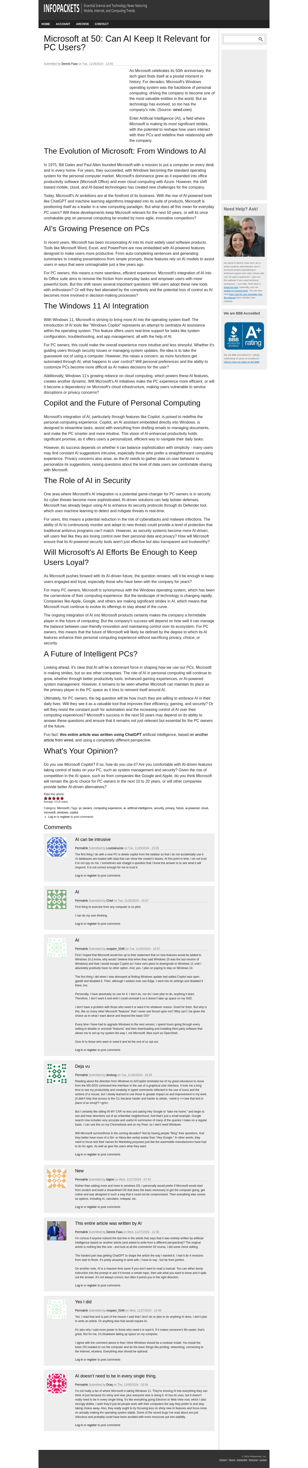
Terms (232, 1459)
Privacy (223, 1459)
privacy (170, 808)
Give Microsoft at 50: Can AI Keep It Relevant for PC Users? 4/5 (58, 798)
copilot (74, 812)
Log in (52, 817)
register (65, 817)
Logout (263, 1459)
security (159, 808)
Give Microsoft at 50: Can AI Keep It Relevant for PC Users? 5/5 (62, 798)
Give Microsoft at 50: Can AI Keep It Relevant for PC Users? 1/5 (46, 798)
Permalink (81, 848)
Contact (102, 24)
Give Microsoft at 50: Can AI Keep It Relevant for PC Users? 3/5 (54, 798)
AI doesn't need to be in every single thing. (116, 1376)
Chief (109, 900)
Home (45, 24)
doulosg (111, 1075)
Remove (253, 1459)
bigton (110, 1179)
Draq (109, 1384)
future (180, 808)
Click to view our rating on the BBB (241, 361)
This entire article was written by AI (108, 1223)
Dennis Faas (69, 64)
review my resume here (236, 290)
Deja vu (82, 1066)
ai (124, 808)
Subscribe (242, 1459)
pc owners (85, 808)
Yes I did (83, 1301)
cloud (204, 808)
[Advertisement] (80, 100)
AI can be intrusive (93, 839)
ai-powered (192, 808)
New (79, 1170)
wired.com (182, 110)
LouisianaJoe (114, 848)
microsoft (50, 812)
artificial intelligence (139, 808)
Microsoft (63, 808)
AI (77, 892)
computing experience (108, 808)
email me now (231, 287)
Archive (82, 24)
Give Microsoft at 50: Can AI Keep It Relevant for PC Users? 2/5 (50, 798)
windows (62, 812)
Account (63, 24)
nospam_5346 (115, 948)
